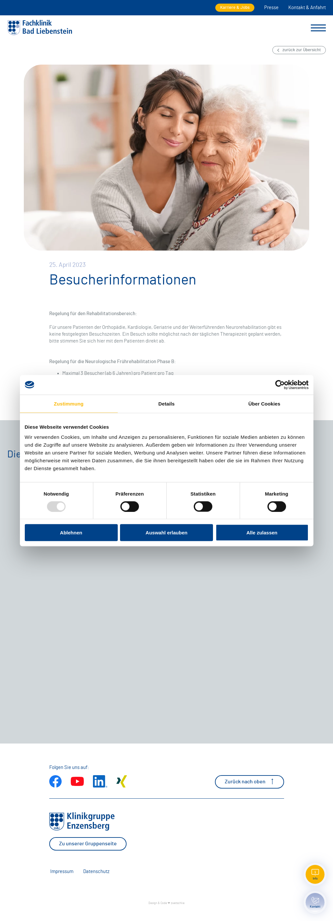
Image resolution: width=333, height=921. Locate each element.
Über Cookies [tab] (264, 403)
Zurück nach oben (249, 781)
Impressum (61, 871)
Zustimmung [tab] (68, 403)
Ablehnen (71, 532)
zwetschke (178, 903)
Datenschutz (96, 871)
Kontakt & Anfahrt (307, 7)
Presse (271, 7)
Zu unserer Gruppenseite (88, 843)
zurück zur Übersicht (299, 50)
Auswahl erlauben (166, 532)
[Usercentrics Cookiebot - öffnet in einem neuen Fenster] (280, 385)
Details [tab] (167, 403)
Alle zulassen (261, 532)
